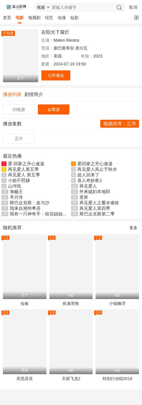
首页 (7, 17)
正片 (19, 138)
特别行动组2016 (117, 378)
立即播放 (56, 75)
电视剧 (34, 17)
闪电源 (19, 109)
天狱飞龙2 (71, 378)
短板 (25, 303)
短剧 (74, 17)
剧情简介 (33, 94)
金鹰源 (53, 109)
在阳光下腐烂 (55, 32)
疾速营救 (71, 303)
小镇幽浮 (117, 303)
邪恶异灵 (24, 378)
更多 (133, 227)
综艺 (49, 17)
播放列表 (12, 94)
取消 (133, 7)
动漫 (62, 17)
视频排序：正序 (119, 123)
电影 (20, 17)
